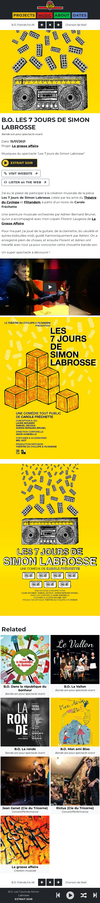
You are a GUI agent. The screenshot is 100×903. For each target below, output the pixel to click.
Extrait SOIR (18, 163)
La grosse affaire (25, 146)
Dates (80, 15)
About (62, 15)
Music (45, 15)
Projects (24, 15)
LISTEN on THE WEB (25, 182)
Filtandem (32, 202)
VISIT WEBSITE (21, 173)
